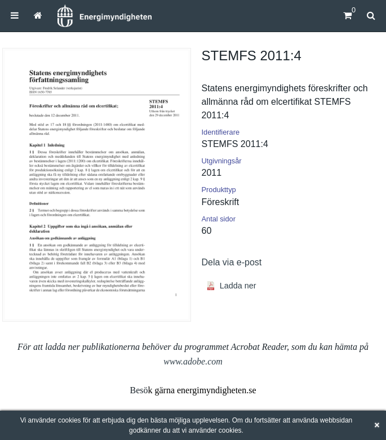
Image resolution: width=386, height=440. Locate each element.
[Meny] (15, 15)
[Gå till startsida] (38, 15)
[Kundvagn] (347, 15)
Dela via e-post (232, 262)
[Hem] (104, 16)
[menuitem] (15, 15)
